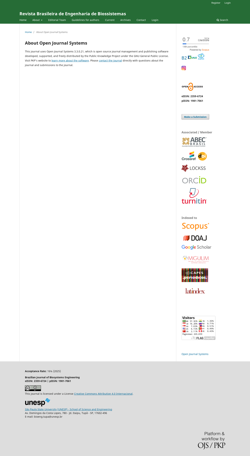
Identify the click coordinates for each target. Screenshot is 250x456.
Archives (125, 20)
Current (110, 20)
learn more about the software (70, 60)
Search (222, 20)
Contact (141, 20)
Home (23, 20)
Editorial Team (57, 20)
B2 (193, 58)
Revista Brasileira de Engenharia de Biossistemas (72, 14)
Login (155, 20)
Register (215, 2)
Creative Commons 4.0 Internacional (103, 393)
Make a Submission (195, 116)
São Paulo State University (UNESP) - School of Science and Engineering (68, 409)
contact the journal (110, 60)
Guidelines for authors (85, 20)
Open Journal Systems (195, 354)
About (36, 20)
